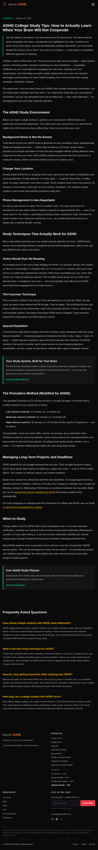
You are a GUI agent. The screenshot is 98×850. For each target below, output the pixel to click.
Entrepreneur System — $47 (62, 781)
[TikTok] (61, 819)
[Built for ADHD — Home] (14, 4)
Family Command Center (61, 757)
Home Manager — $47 (60, 777)
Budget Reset (56, 742)
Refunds (92, 844)
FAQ (4, 810)
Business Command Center (62, 765)
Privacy (75, 844)
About (5, 806)
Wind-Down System (59, 750)
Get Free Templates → (16, 585)
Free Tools (7, 797)
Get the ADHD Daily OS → (18, 379)
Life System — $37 (58, 774)
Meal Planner (56, 754)
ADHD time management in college (24, 507)
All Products (7, 818)
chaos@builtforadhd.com (61, 814)
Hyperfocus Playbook (59, 761)
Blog (4, 801)
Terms (84, 844)
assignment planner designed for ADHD (35, 492)
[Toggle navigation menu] (93, 4)
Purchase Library (9, 814)
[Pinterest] (57, 819)
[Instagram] (52, 819)
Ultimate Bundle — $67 (60, 785)
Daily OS (54, 746)
